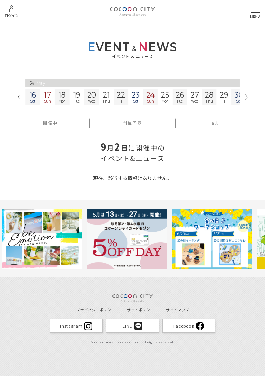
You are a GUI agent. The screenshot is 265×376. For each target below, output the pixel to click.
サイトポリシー (140, 309)
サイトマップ (177, 309)
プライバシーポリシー (95, 309)
